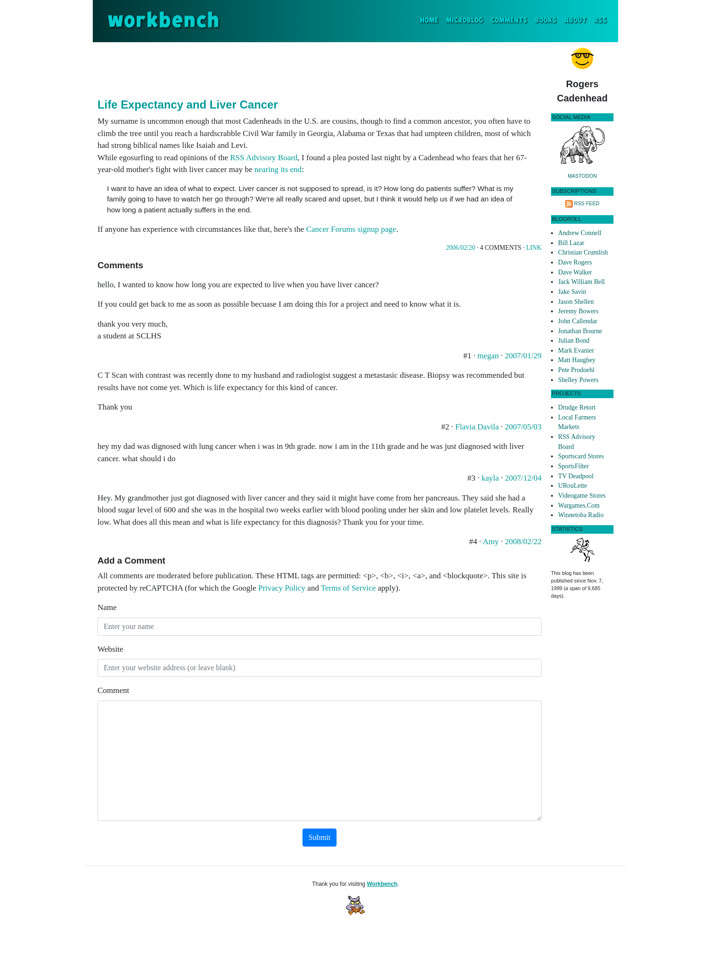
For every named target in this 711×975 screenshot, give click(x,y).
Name (107, 607)
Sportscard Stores (581, 456)
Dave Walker (575, 272)
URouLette (572, 485)
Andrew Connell (579, 233)
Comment (113, 690)
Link (534, 247)
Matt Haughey (576, 360)
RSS (600, 20)
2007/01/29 (523, 355)
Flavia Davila (477, 426)
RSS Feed (587, 203)
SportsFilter (573, 466)
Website (110, 649)
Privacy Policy (281, 587)
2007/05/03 (523, 426)
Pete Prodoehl (576, 370)
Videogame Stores (581, 495)
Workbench (382, 884)
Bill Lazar (571, 242)
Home (431, 19)
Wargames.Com (579, 505)
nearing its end (278, 169)
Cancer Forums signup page (351, 229)
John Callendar (577, 321)
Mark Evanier (576, 350)
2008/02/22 (523, 541)
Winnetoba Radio (581, 515)
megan (487, 355)
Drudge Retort (576, 407)
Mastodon (582, 176)
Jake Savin (572, 291)
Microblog (464, 20)
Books (546, 20)
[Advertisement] (319, 68)
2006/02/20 (460, 247)
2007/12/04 (523, 478)
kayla (491, 478)
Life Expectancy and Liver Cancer (188, 104)
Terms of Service (348, 587)
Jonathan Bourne (580, 331)
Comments (509, 20)
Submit (319, 837)
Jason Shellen (576, 301)
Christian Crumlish (583, 252)
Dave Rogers (575, 262)
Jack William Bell (581, 281)
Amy (491, 541)
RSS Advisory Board (264, 157)
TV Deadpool (576, 476)
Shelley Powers (578, 379)
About (575, 20)
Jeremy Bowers (578, 311)
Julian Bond (573, 340)
